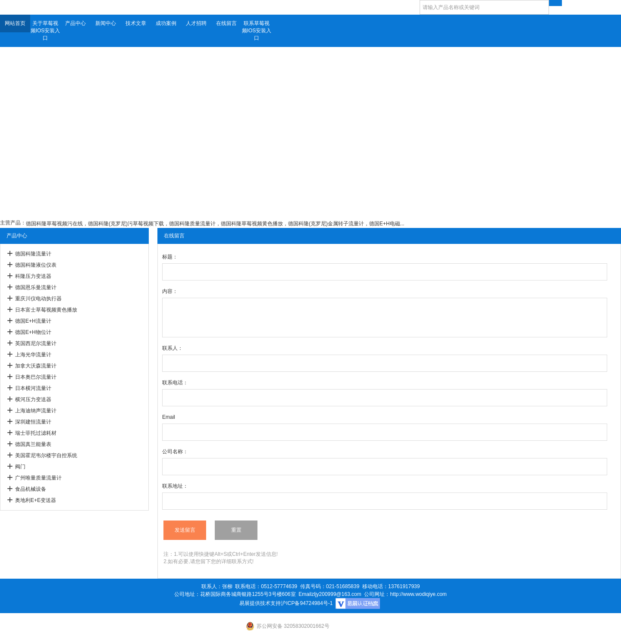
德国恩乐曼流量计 (35, 287)
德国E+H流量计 (33, 321)
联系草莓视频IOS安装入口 (257, 30)
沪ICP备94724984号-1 (306, 603)
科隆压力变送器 (33, 276)
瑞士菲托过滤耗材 (35, 433)
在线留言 (226, 23)
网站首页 (15, 23)
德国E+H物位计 (33, 332)
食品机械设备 (30, 489)
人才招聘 (196, 23)
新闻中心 (105, 23)
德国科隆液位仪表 (35, 265)
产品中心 (75, 23)
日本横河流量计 (33, 388)
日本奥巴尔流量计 (35, 377)
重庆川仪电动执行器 (38, 299)
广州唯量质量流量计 (38, 478)
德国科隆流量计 (33, 254)
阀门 (20, 467)
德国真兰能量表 (33, 444)
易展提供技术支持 (260, 603)
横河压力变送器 (33, 399)
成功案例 (166, 23)
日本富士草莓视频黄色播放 (46, 310)
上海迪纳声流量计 (35, 411)
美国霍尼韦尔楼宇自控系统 (46, 455)
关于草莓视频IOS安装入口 (45, 30)
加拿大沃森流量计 (35, 366)
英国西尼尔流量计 (35, 343)
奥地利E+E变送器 (35, 500)
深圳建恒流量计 (33, 422)
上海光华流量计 (33, 355)
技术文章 (135, 23)
